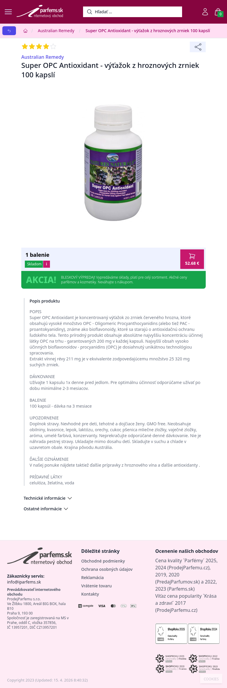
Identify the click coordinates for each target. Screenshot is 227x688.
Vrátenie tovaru (96, 586)
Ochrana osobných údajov (107, 569)
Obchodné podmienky (103, 561)
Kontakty (90, 594)
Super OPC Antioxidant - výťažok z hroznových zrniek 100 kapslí (147, 30)
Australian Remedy (56, 30)
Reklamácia (92, 577)
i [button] (46, 264)
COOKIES (211, 679)
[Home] (25, 30)
